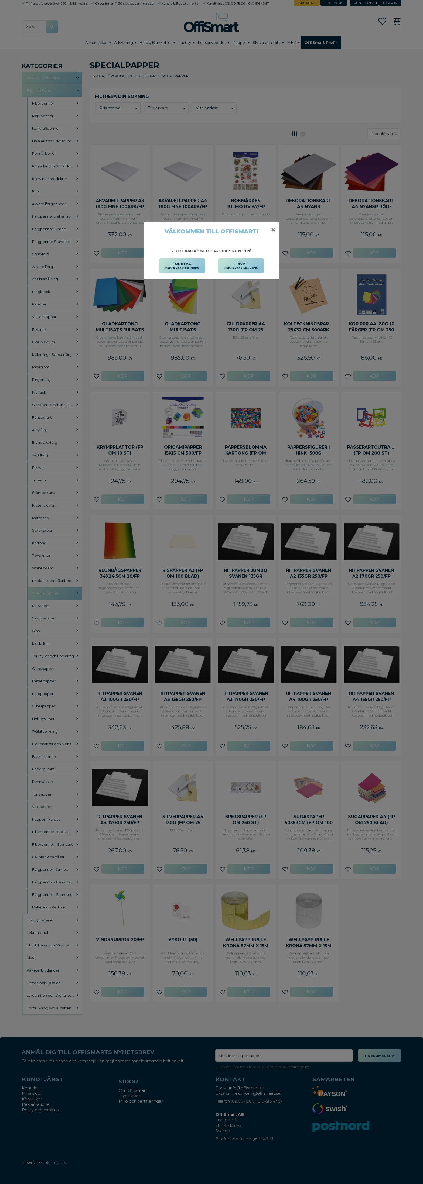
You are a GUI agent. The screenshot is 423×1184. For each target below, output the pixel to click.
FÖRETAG (182, 265)
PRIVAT (241, 265)
